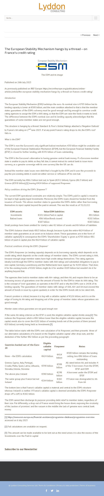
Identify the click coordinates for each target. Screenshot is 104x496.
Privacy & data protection (68, 485)
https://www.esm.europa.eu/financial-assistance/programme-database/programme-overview (51, 417)
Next (95, 35)
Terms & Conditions (47, 485)
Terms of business (87, 485)
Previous (86, 35)
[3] (20, 236)
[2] (91, 315)
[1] (27, 183)
